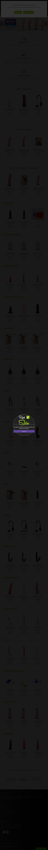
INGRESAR (24, 431)
